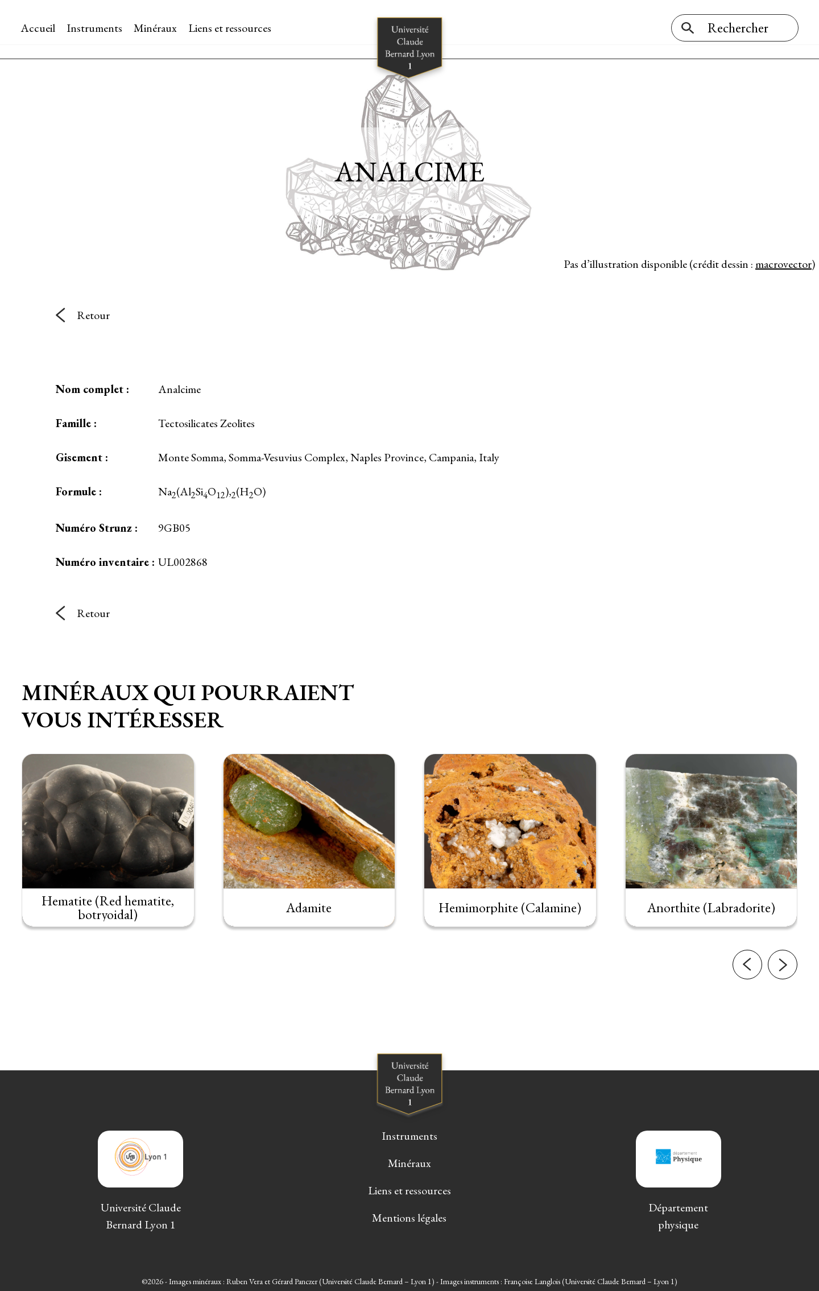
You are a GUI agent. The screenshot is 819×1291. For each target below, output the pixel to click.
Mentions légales (409, 1215)
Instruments (95, 27)
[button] (747, 996)
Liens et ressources (230, 27)
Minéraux (156, 27)
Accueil (39, 27)
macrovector (783, 261)
